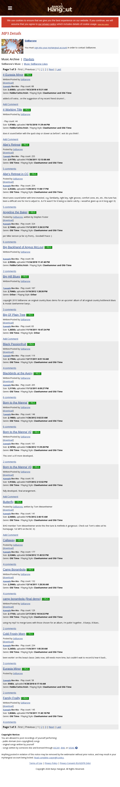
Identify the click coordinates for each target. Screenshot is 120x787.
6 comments (9, 241)
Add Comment (10, 104)
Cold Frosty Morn (14, 633)
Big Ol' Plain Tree (14, 314)
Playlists (28, 59)
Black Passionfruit (14, 344)
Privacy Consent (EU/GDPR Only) (75, 763)
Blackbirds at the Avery (18, 373)
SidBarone (31, 40)
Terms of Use (35, 763)
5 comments (9, 168)
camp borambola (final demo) (22, 598)
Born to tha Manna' (15, 402)
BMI (63, 747)
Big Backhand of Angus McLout (23, 247)
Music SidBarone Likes (36, 64)
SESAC (72, 747)
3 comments (9, 309)
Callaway (9, 540)
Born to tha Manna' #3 (17, 467)
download (8, 82)
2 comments (9, 271)
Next (51, 69)
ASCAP (56, 747)
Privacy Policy (51, 763)
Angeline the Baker (15, 212)
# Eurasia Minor (13, 74)
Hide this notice (103, 24)
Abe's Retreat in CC (16, 174)
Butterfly (8, 501)
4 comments (9, 368)
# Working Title (12, 109)
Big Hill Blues (11, 276)
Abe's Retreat (12, 144)
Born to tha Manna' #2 (17, 432)
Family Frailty (11, 698)
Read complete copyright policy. (49, 757)
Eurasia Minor (12, 668)
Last (58, 69)
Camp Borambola (14, 569)
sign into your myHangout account (50, 47)
